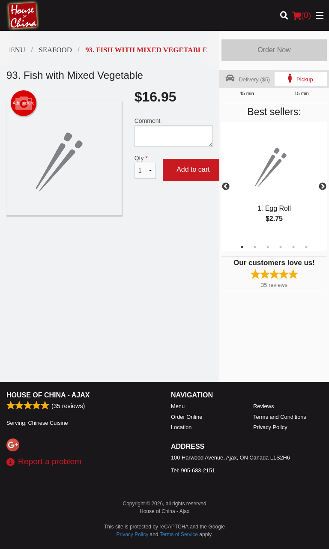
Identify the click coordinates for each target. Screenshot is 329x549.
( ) (301, 15)
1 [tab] (242, 247)
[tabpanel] (274, 181)
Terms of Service (179, 534)
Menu (178, 406)
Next (322, 186)
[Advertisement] (109, 243)
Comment (174, 132)
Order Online (186, 417)
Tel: (193, 470)
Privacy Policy (270, 427)
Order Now (273, 50)
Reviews (263, 406)
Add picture (24, 103)
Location (181, 427)
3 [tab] (267, 247)
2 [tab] (255, 247)
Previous (225, 186)
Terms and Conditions (279, 417)
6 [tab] (306, 247)
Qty (145, 167)
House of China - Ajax (48, 395)
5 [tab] (293, 247)
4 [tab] (280, 247)
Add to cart (192, 169)
